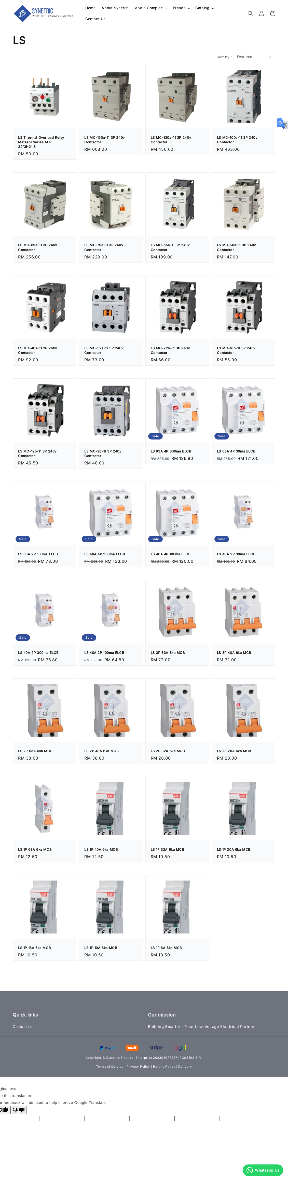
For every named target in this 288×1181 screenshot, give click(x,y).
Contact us (22, 1026)
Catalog (202, 8)
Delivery (185, 1066)
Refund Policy (164, 1066)
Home (90, 8)
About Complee (149, 8)
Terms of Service (110, 1066)
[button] (250, 13)
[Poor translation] (18, 1110)
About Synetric (115, 8)
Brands (179, 8)
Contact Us (95, 19)
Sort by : (224, 57)
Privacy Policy (138, 1066)
